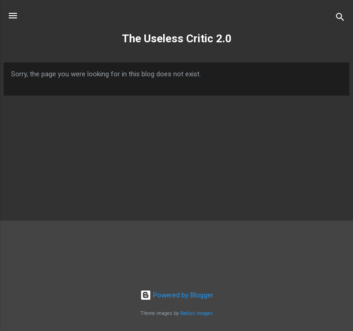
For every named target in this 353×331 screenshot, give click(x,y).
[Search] (340, 19)
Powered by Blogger (176, 295)
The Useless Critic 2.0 (177, 38)
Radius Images (196, 313)
